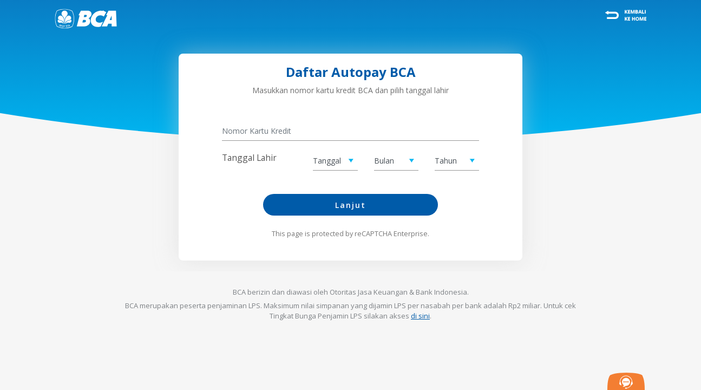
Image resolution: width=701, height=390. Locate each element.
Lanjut (350, 205)
